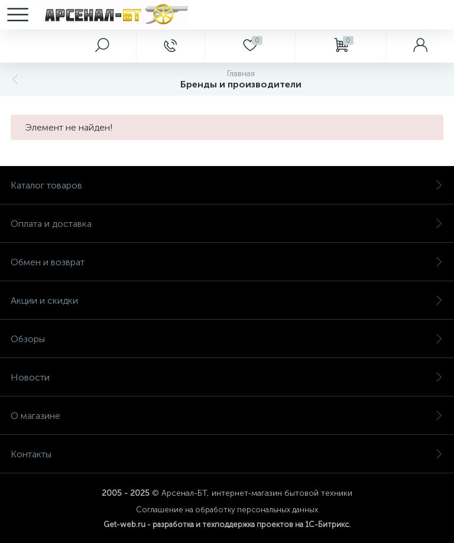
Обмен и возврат (227, 262)
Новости (227, 377)
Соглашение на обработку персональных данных (227, 509)
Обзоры (227, 338)
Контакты (227, 454)
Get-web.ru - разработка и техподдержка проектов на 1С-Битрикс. (227, 524)
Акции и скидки (227, 300)
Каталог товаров (227, 185)
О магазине (227, 415)
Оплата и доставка (227, 223)
